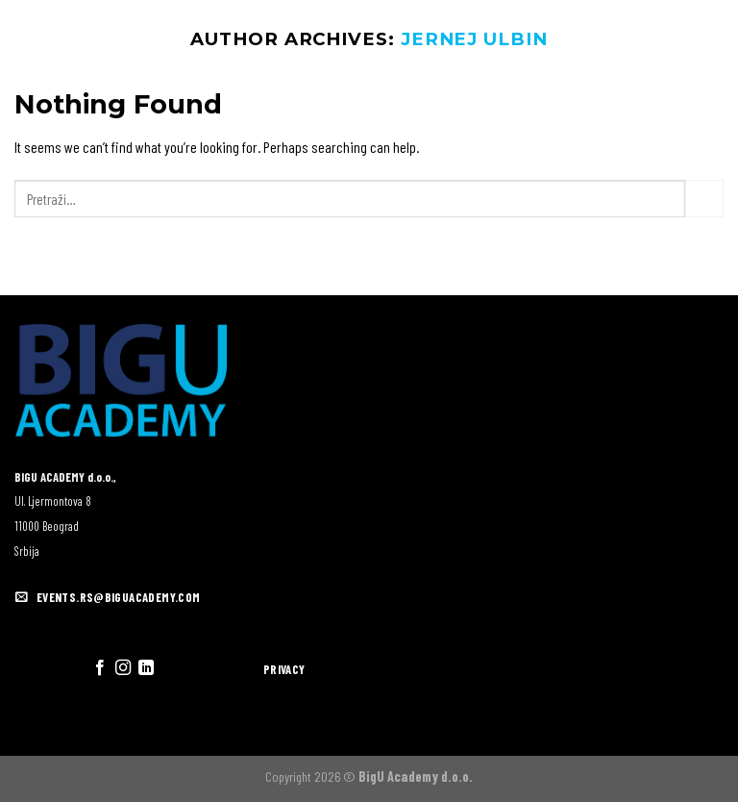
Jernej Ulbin (474, 39)
